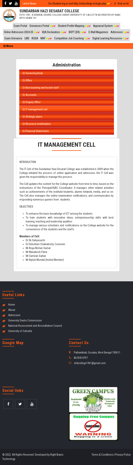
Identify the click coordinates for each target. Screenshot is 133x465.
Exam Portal (20, 25)
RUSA (35, 38)
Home (11, 304)
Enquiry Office (31, 102)
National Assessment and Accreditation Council (35, 325)
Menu (8, 46)
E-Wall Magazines (98, 32)
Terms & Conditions (102, 454)
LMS (27, 38)
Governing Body (32, 73)
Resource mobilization (36, 123)
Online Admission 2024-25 (22, 32)
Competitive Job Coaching (72, 38)
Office (27, 80)
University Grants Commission (25, 320)
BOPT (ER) (77, 32)
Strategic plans (32, 116)
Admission (120, 32)
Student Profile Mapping (74, 25)
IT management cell (34, 109)
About (11, 309)
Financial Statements (35, 131)
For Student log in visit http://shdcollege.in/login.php (79, 3)
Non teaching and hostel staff (40, 87)
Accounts (29, 94)
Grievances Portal (42, 25)
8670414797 (81, 357)
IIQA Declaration (54, 32)
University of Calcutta (20, 331)
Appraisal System (106, 25)
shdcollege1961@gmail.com (90, 363)
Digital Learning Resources (111, 38)
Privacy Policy (123, 454)
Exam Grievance (13, 38)
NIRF (46, 38)
